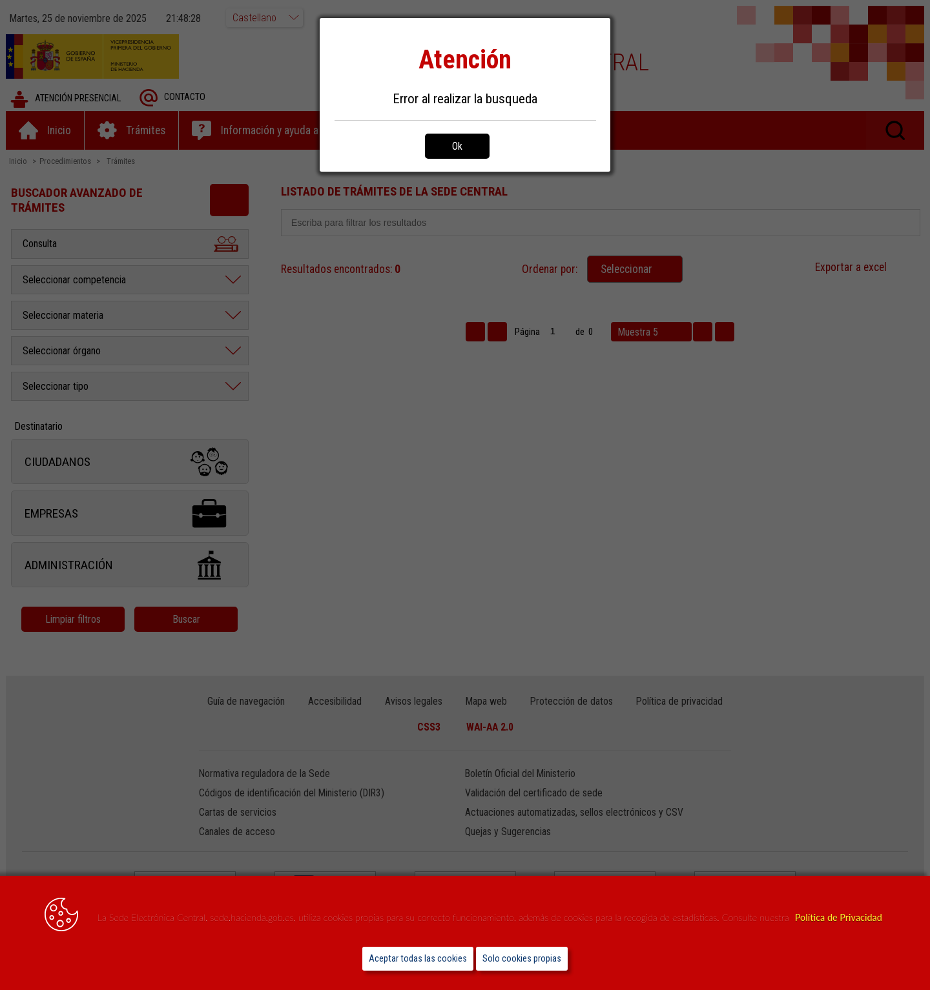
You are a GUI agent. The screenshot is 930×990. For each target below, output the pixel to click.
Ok (457, 146)
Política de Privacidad (838, 917)
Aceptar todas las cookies (418, 958)
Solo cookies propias (521, 958)
